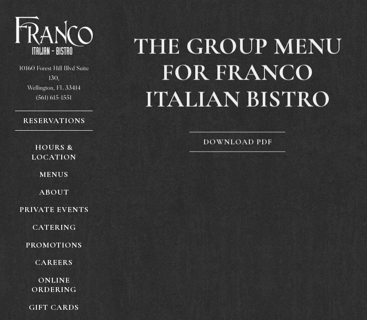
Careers (54, 262)
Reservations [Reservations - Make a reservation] (54, 120)
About (54, 192)
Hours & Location (54, 152)
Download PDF (237, 143)
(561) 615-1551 (53, 97)
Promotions (54, 245)
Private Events (54, 209)
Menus (53, 174)
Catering (54, 227)
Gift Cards (56, 307)
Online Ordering (62, 285)
